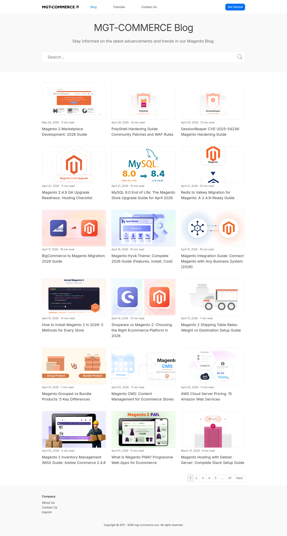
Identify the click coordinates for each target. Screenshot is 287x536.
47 (230, 478)
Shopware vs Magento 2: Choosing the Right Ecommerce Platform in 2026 (141, 330)
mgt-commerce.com (146, 524)
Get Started (235, 7)
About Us (48, 502)
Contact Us (149, 7)
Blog (93, 7)
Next (239, 478)
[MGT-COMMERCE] (60, 7)
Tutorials (119, 7)
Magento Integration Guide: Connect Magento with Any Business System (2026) (212, 261)
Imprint (47, 512)
